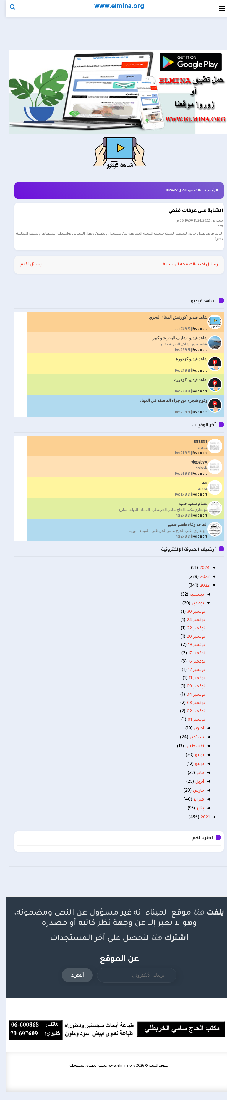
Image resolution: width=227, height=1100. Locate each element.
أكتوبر (191, 734)
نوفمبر (191, 609)
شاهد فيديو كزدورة (186, 362)
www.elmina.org (116, 1074)
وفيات (213, 228)
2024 (197, 572)
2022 (197, 590)
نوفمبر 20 (189, 642)
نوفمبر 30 (190, 617)
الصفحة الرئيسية (170, 268)
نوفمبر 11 (190, 683)
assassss (195, 444)
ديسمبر (189, 599)
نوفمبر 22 (190, 633)
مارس (191, 798)
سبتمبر (189, 743)
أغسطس (187, 752)
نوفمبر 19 (190, 650)
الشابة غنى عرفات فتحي (191, 214)
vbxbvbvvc (194, 465)
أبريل (192, 789)
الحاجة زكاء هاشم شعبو (182, 528)
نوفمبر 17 (190, 658)
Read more (194, 332)
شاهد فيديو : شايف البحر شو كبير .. (173, 341)
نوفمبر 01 (190, 725)
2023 (198, 581)
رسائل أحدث (200, 268)
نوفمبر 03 (190, 708)
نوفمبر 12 (190, 675)
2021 (198, 826)
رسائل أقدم (26, 268)
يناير (193, 816)
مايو (193, 780)
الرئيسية (205, 191)
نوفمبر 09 (189, 691)
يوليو (192, 761)
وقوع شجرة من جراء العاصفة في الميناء (168, 404)
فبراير (191, 807)
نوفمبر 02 (189, 716)
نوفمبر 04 (189, 700)
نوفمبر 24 (189, 625)
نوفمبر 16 (190, 667)
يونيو (192, 771)
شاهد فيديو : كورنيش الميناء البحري (172, 320)
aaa (199, 486)
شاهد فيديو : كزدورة (185, 383)
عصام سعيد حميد (187, 507)
